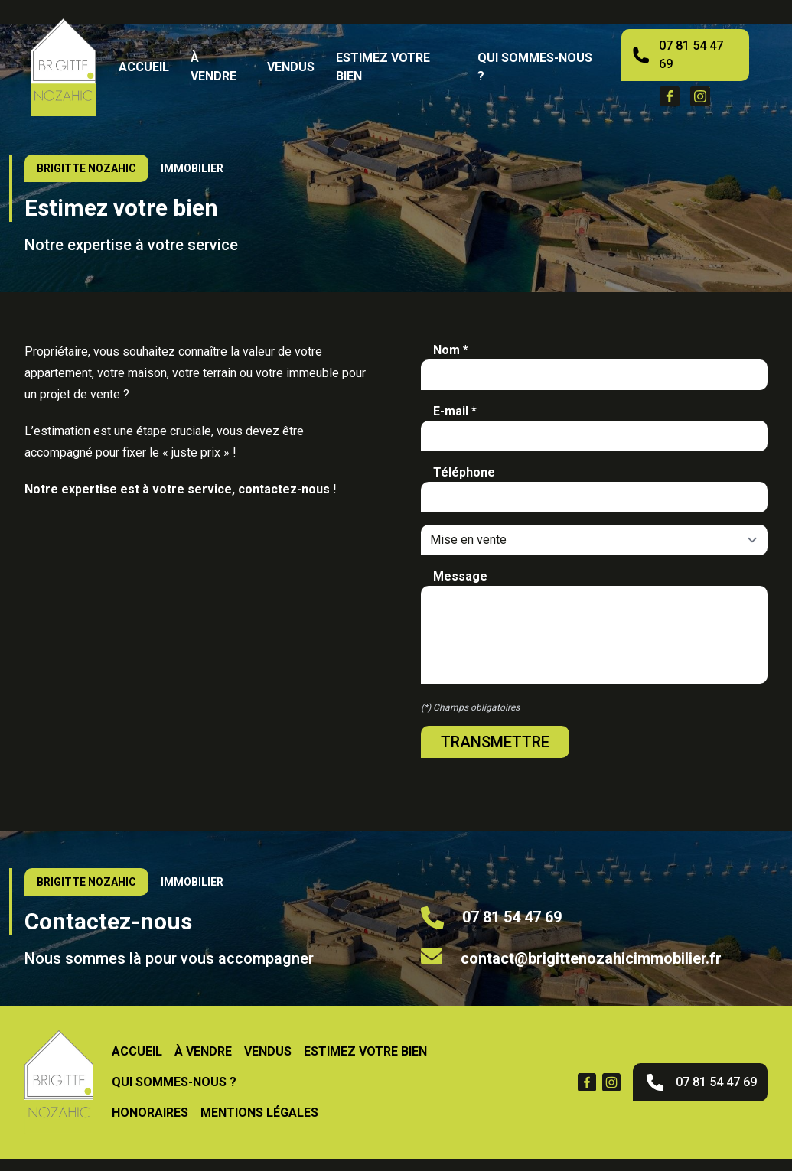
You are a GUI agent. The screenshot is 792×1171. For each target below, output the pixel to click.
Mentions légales (259, 1112)
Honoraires (150, 1112)
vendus (291, 67)
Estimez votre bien (383, 66)
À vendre (213, 66)
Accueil (144, 67)
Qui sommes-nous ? (534, 66)
